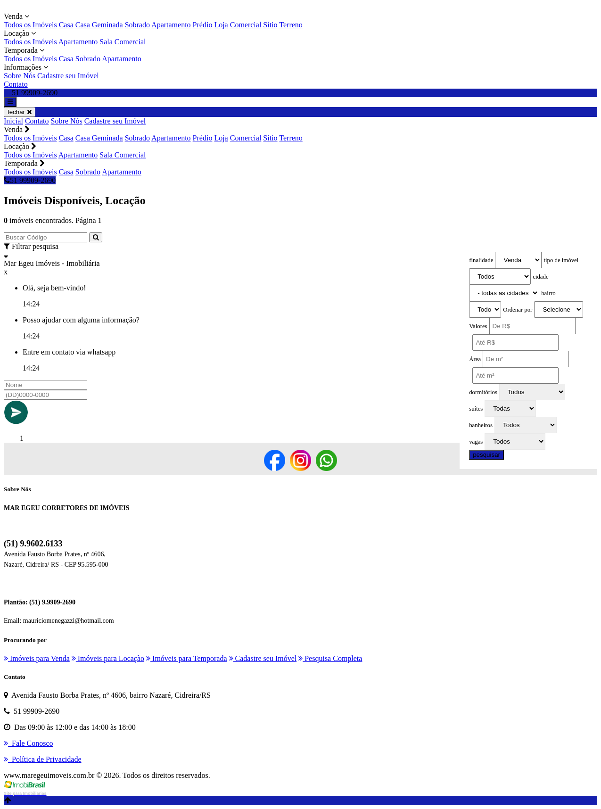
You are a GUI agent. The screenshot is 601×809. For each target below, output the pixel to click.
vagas (476, 441)
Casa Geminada (99, 25)
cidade (540, 276)
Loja (221, 25)
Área (475, 359)
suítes (476, 408)
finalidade (481, 260)
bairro (548, 293)
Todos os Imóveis (30, 25)
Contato (16, 84)
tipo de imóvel (560, 260)
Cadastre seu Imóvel (68, 76)
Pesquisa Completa (330, 658)
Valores (478, 326)
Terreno (291, 25)
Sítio (270, 25)
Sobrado (137, 25)
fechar (20, 112)
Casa (66, 25)
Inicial (13, 121)
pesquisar (486, 454)
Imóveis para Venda (37, 658)
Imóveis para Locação (108, 658)
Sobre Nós (19, 76)
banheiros (481, 425)
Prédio (203, 25)
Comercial (246, 25)
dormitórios (483, 392)
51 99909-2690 (30, 180)
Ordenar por (517, 309)
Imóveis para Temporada (186, 658)
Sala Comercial (122, 42)
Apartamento (171, 25)
